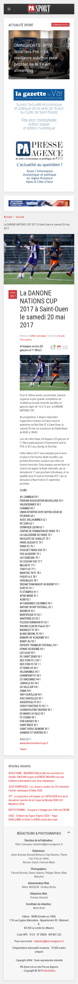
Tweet (23, 749)
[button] (39, 54)
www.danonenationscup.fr (34, 743)
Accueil (8, 216)
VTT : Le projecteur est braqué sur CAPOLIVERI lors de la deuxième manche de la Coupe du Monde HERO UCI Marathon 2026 (38, 800)
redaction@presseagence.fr (49, 941)
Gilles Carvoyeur (38, 335)
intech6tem (49, 970)
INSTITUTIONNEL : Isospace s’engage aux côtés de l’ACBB (38, 809)
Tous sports (26, 339)
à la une (20, 216)
